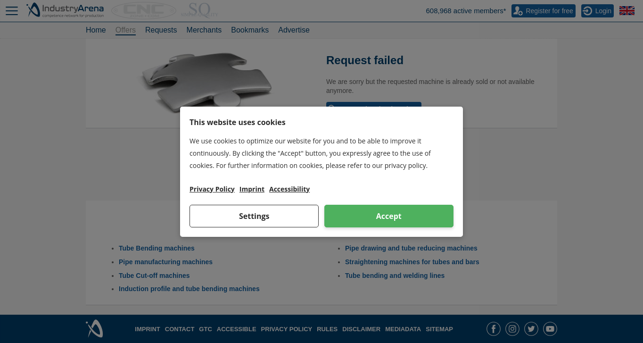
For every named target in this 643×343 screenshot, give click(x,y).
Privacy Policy (212, 188)
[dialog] (321, 172)
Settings (254, 216)
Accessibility (289, 188)
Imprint (251, 188)
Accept (389, 216)
